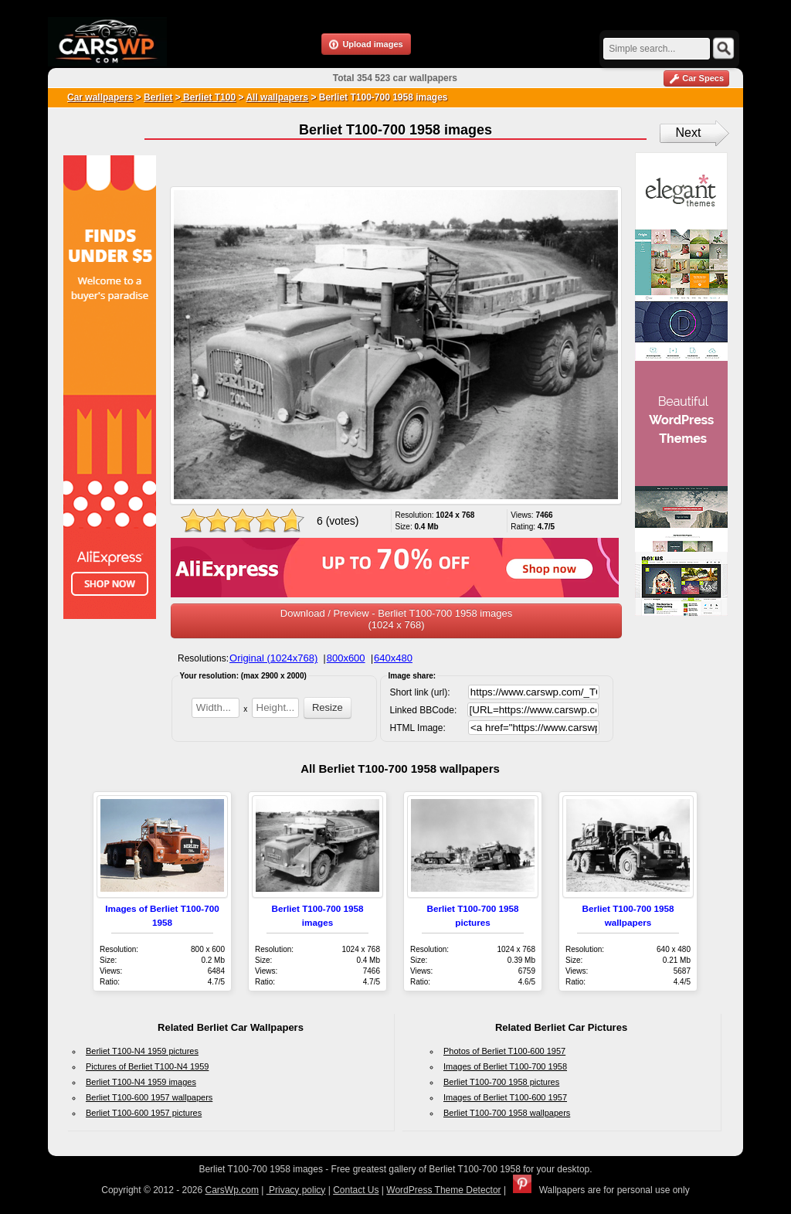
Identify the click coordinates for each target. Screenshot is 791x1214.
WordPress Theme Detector (443, 1190)
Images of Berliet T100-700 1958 (505, 1066)
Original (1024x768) (273, 658)
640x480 (393, 658)
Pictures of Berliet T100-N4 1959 (147, 1066)
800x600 (346, 658)
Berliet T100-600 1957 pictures (144, 1112)
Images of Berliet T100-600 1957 (505, 1097)
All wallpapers (277, 97)
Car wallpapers (100, 97)
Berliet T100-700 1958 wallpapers (506, 1112)
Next (688, 132)
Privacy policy (296, 1190)
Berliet (158, 97)
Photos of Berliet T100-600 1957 (504, 1051)
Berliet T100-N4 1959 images (141, 1081)
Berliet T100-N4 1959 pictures (142, 1051)
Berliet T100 (208, 97)
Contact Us (356, 1190)
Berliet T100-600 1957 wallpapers (149, 1097)
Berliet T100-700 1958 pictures (501, 1081)
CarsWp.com (232, 1190)
